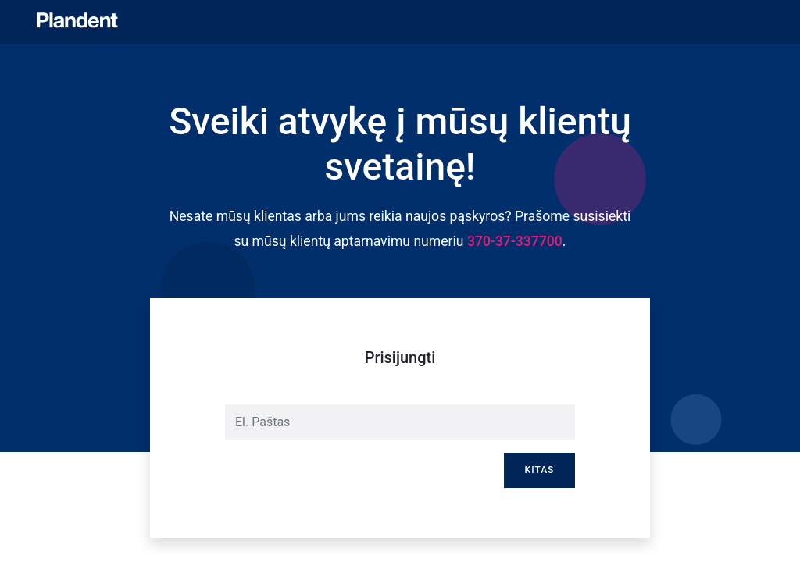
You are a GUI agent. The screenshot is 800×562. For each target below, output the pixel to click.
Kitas (540, 469)
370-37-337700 (514, 241)
